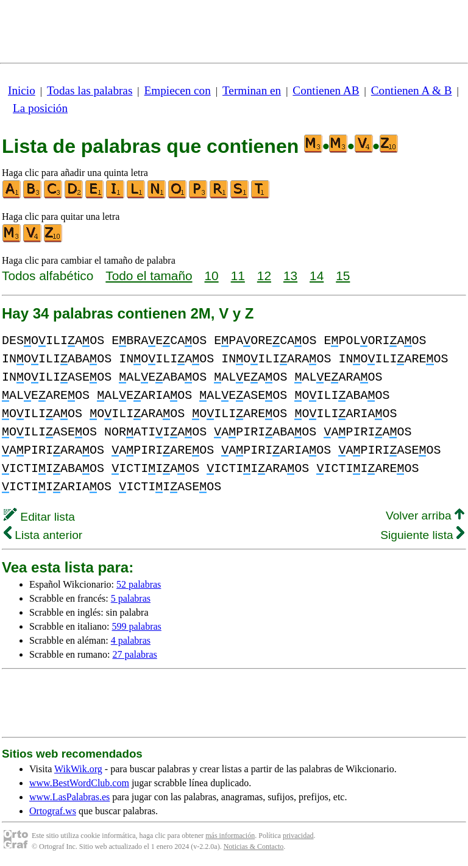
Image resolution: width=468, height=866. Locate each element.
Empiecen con (177, 90)
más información (230, 835)
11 (238, 276)
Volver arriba (425, 515)
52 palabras (138, 584)
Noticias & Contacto (254, 846)
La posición (40, 108)
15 (343, 276)
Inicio (21, 90)
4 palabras (131, 640)
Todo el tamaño (148, 276)
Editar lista (39, 516)
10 (212, 276)
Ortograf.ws (52, 811)
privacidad (298, 835)
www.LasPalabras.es (69, 797)
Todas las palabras (89, 90)
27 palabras (134, 654)
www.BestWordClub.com (79, 783)
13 (290, 276)
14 (317, 276)
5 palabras (131, 598)
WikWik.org (78, 769)
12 (264, 276)
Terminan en (251, 90)
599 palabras (136, 626)
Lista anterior (43, 535)
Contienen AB (325, 90)
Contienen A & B (411, 90)
